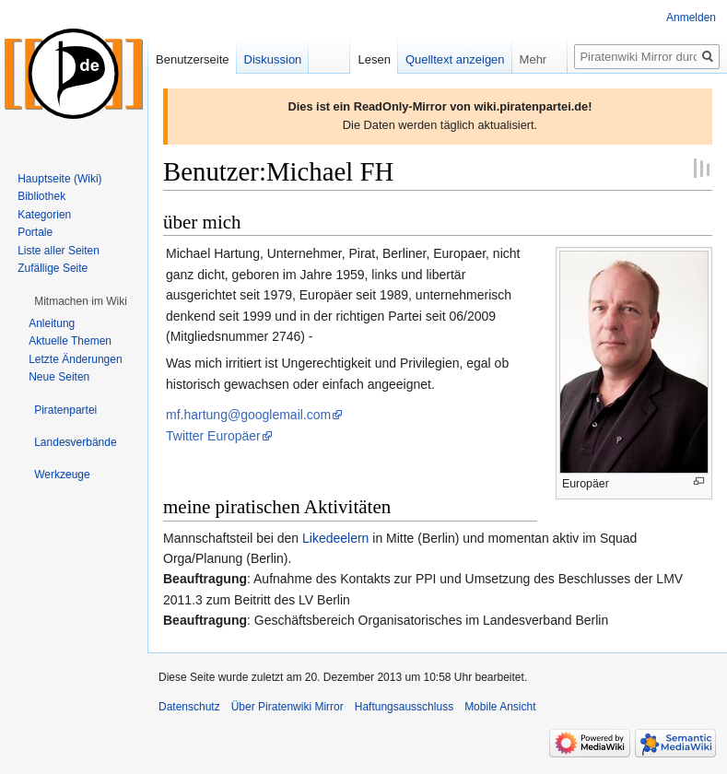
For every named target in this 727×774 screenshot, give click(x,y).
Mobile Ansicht (499, 706)
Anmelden (691, 17)
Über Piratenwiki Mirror (287, 706)
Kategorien (44, 214)
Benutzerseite (192, 59)
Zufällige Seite (53, 268)
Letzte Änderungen (75, 359)
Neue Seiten (59, 376)
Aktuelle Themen (70, 340)
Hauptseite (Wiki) (59, 178)
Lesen (374, 59)
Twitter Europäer (213, 435)
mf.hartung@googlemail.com (248, 414)
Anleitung (52, 323)
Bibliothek (41, 196)
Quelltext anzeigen (455, 59)
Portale (35, 232)
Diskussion (273, 59)
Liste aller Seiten (59, 250)
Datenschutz (189, 706)
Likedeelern (335, 538)
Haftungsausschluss (404, 706)
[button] (80, 301)
